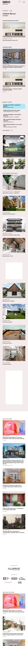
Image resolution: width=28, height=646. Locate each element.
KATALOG (5, 10)
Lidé (11, 10)
